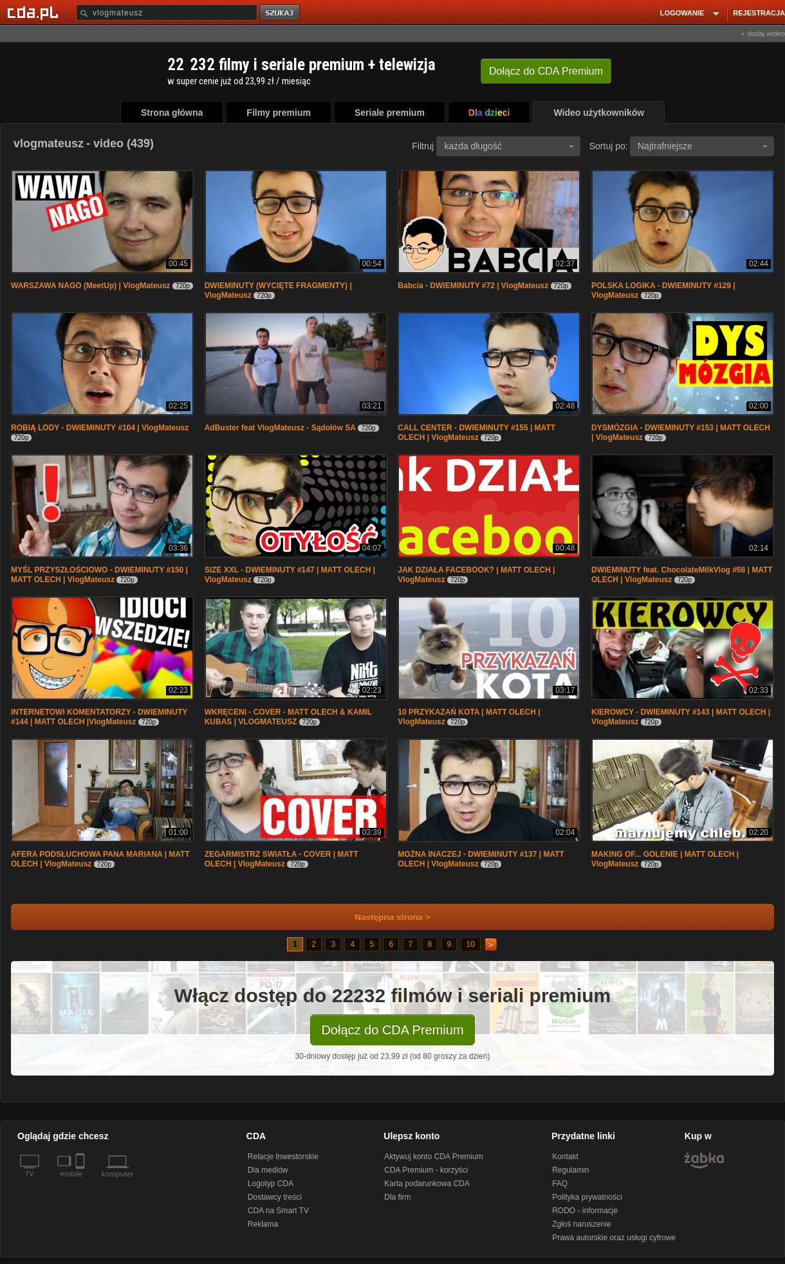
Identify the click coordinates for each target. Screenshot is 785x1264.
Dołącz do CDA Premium (392, 1030)
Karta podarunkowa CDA (427, 1183)
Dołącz (546, 71)
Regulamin (570, 1170)
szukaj (280, 13)
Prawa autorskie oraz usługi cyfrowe (614, 1237)
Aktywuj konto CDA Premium (433, 1156)
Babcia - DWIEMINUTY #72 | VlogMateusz (473, 285)
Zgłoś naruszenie (581, 1224)
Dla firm (397, 1197)
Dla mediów (268, 1170)
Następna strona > (384, 917)
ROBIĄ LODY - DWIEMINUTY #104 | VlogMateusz (100, 427)
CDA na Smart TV (278, 1210)
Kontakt (565, 1156)
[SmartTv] (81, 1181)
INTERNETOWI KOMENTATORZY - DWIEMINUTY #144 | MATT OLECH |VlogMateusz (99, 717)
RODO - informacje (585, 1210)
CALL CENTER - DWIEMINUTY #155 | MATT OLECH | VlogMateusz (476, 432)
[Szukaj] (166, 13)
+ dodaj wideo (763, 33)
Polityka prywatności (587, 1197)
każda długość (509, 146)
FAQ (560, 1183)
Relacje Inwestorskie (283, 1156)
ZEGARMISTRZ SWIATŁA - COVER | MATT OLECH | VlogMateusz (281, 859)
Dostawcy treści (275, 1197)
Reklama (263, 1224)
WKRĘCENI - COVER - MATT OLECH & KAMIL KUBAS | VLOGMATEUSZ (288, 717)
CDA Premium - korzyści (426, 1170)
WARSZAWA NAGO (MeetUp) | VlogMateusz (91, 285)
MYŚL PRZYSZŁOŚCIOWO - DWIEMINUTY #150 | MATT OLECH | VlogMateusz (99, 574)
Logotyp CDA (270, 1183)
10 (470, 944)
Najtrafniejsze (703, 146)
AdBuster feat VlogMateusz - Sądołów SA (280, 427)
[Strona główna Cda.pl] (34, 12)
